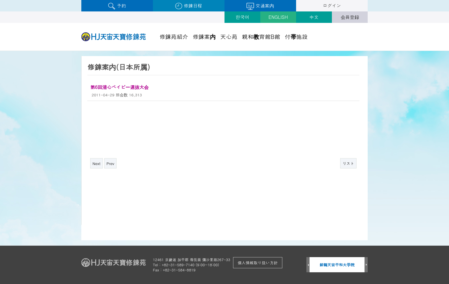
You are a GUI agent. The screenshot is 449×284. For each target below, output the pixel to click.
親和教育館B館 (261, 36)
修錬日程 (188, 5)
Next (96, 163)
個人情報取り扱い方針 (258, 262)
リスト (348, 163)
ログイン (332, 5)
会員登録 (350, 17)
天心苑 (228, 36)
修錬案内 (204, 36)
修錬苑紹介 (173, 36)
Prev (110, 163)
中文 (314, 17)
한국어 (242, 17)
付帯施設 (296, 36)
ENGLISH (278, 17)
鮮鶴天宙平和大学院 (337, 264)
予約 (117, 5)
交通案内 (260, 6)
